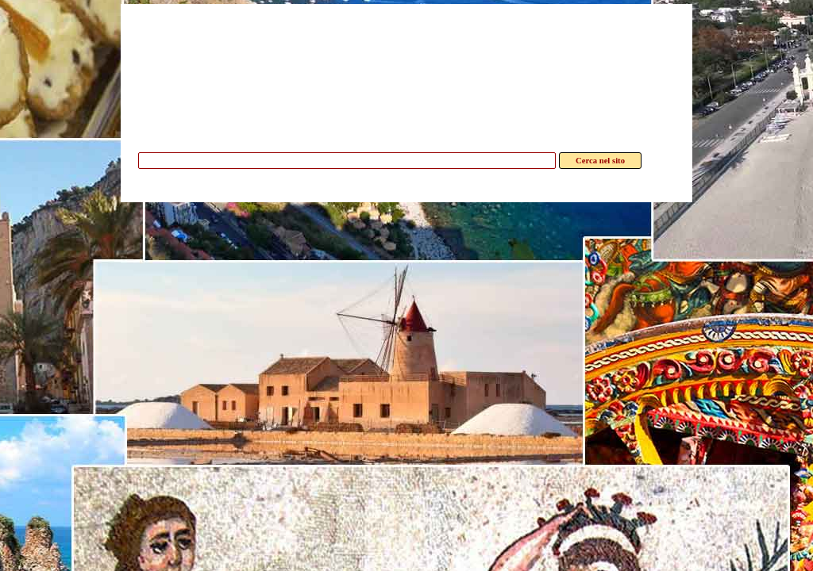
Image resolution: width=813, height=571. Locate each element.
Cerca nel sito (600, 160)
